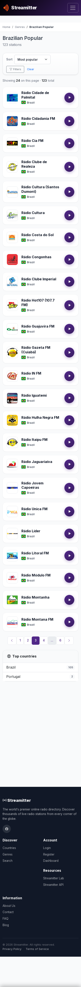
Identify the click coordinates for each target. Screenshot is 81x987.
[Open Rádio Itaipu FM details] (12, 442)
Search (8, 860)
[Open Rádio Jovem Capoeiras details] (12, 488)
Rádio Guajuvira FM (37, 326)
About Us (9, 905)
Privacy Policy (12, 949)
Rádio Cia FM (32, 140)
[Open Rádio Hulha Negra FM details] (12, 420)
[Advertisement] (40, 727)
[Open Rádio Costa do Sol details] (12, 237)
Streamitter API (53, 884)
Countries (9, 848)
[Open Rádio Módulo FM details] (12, 577)
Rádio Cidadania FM (38, 118)
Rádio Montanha (35, 597)
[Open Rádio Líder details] (12, 533)
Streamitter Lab (53, 878)
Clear (30, 69)
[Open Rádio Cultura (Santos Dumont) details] (12, 192)
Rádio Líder (30, 531)
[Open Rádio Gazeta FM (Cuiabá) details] (12, 352)
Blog (6, 925)
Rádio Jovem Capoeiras (32, 485)
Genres (8, 854)
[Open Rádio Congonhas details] (12, 259)
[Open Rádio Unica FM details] (12, 511)
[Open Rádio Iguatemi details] (12, 398)
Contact (8, 912)
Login (47, 848)
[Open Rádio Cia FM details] (12, 143)
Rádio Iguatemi (34, 395)
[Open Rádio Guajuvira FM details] (12, 328)
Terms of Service (37, 949)
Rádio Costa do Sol (37, 235)
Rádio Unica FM (34, 509)
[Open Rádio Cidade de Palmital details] (12, 97)
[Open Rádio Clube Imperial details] (12, 281)
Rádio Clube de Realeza (34, 164)
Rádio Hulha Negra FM (40, 417)
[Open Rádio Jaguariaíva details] (12, 464)
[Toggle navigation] (72, 8)
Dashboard (51, 860)
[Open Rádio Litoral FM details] (12, 555)
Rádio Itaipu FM (34, 439)
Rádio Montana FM (37, 619)
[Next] (69, 640)
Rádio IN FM (31, 373)
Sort (9, 59)
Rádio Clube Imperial (38, 279)
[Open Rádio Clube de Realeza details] (12, 166)
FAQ (5, 918)
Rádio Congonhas (36, 257)
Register (48, 854)
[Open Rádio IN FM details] (12, 376)
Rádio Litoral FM (35, 553)
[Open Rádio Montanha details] (12, 600)
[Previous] (12, 640)
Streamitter (17, 800)
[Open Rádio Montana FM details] (12, 622)
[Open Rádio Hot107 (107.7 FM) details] (12, 305)
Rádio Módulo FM (36, 575)
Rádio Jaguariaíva (36, 461)
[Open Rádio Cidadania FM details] (12, 121)
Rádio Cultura (33, 213)
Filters (15, 69)
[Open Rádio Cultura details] (12, 215)
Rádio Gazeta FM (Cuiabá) (35, 349)
